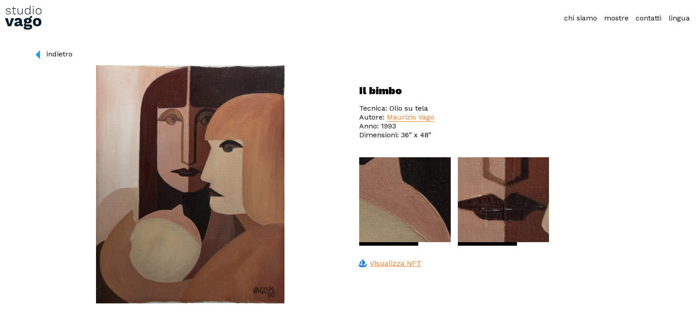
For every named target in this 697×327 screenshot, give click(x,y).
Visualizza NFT (388, 263)
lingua (679, 18)
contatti (648, 18)
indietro (59, 54)
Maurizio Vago (410, 117)
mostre (616, 18)
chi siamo (580, 18)
